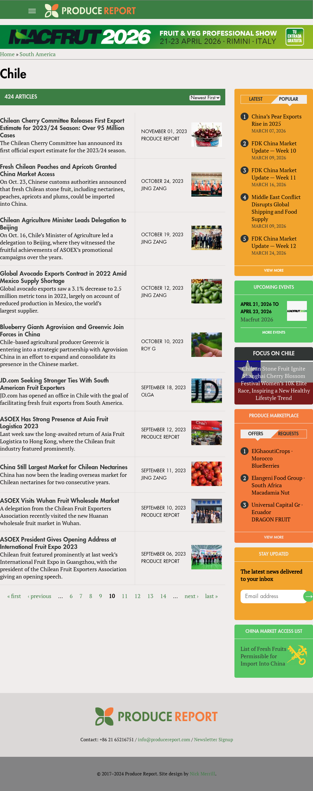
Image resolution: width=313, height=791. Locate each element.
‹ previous (39, 596)
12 (137, 596)
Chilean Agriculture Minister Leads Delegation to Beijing (63, 224)
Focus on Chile (274, 353)
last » (211, 596)
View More (274, 537)
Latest (256, 99)
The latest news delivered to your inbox (271, 575)
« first (14, 596)
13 (150, 596)
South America (38, 54)
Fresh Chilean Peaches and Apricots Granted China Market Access (58, 170)
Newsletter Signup (213, 739)
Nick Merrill (202, 774)
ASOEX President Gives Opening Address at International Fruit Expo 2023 (58, 543)
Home (7, 54)
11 (125, 596)
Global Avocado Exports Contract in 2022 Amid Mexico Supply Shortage (63, 277)
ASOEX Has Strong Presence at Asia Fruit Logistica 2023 (54, 423)
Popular (288, 99)
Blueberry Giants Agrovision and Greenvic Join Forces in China (62, 331)
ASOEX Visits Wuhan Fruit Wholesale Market (59, 501)
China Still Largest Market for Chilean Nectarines (63, 467)
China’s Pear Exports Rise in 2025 (277, 120)
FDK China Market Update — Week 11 (274, 173)
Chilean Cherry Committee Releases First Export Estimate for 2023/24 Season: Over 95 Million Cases (62, 128)
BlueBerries (265, 465)
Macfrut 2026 (257, 319)
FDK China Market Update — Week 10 (274, 147)
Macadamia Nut (271, 492)
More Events (273, 332)
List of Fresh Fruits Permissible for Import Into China (263, 656)
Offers (255, 434)
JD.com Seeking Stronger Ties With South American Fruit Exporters (54, 384)
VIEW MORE (274, 270)
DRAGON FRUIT (271, 519)
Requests (288, 434)
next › (191, 596)
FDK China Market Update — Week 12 (274, 242)
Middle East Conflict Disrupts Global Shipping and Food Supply (276, 208)
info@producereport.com (164, 739)
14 (163, 596)
